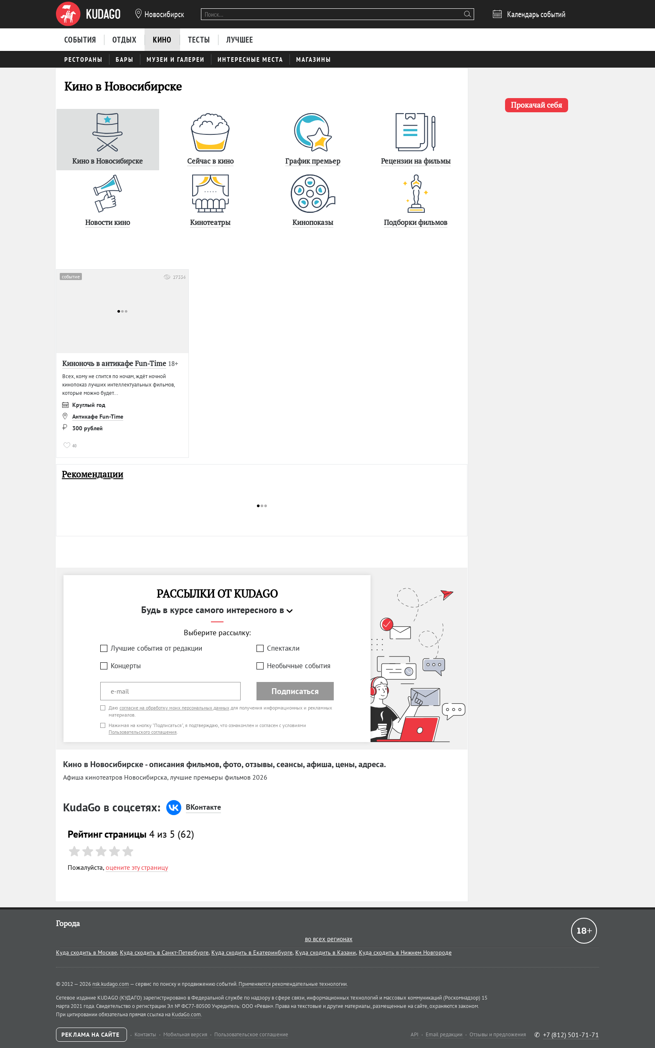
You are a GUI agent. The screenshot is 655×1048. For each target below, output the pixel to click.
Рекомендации (92, 474)
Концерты (126, 665)
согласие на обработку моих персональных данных (174, 708)
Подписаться (295, 691)
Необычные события (298, 665)
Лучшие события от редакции (156, 648)
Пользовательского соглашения (143, 732)
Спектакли (283, 648)
